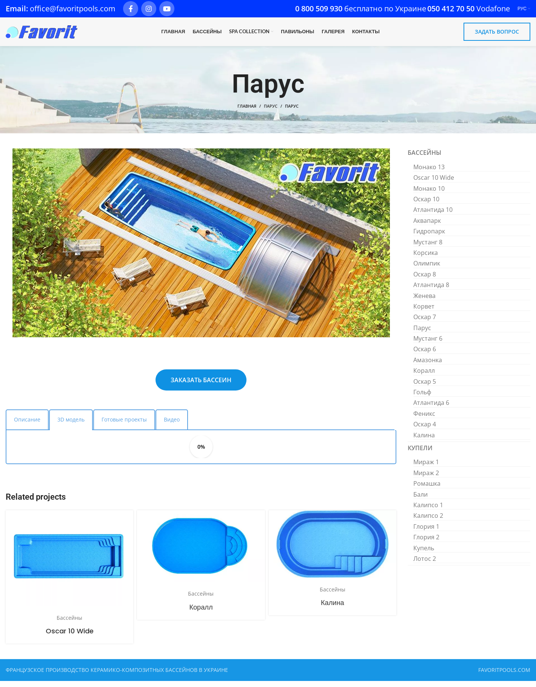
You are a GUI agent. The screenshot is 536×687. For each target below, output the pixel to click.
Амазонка (427, 366)
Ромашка (427, 489)
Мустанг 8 (427, 248)
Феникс (424, 419)
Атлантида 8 (431, 291)
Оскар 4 (424, 430)
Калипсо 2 (428, 521)
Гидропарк (429, 237)
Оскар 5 (424, 387)
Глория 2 (426, 543)
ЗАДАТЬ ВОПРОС (497, 35)
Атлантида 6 (431, 409)
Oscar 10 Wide (69, 637)
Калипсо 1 (428, 511)
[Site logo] (41, 34)
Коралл (201, 613)
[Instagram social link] (148, 9)
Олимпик (426, 270)
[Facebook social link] (130, 9)
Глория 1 (426, 532)
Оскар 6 (424, 355)
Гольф (422, 398)
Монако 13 (429, 173)
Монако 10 (429, 194)
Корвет (423, 312)
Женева (424, 302)
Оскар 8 (424, 280)
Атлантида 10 (433, 216)
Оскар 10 (426, 205)
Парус (270, 112)
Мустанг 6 (427, 344)
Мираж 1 (426, 468)
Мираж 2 (426, 479)
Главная (246, 112)
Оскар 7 (424, 323)
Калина (332, 609)
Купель (423, 554)
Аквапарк (427, 226)
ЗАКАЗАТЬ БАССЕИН (201, 386)
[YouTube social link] (166, 9)
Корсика (425, 259)
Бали (420, 500)
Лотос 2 (424, 564)
